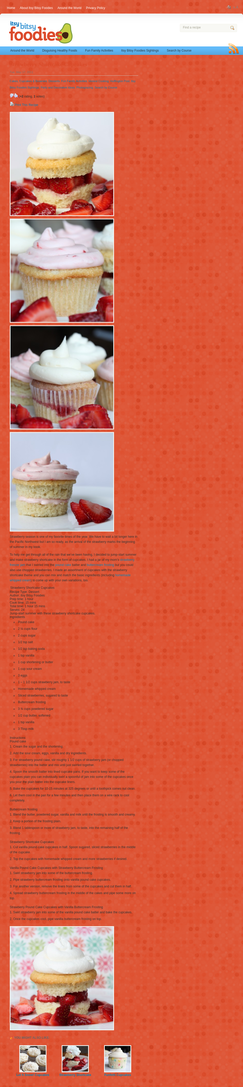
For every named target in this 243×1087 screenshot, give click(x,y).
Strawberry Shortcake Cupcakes (48, 64)
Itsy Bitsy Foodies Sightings (140, 50)
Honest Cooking (99, 81)
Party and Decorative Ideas (58, 87)
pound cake (63, 565)
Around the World (22, 50)
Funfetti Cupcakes (117, 1073)
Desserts (54, 81)
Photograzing (84, 87)
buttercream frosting (100, 565)
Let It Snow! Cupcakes (32, 1073)
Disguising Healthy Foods (59, 50)
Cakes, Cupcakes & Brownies (28, 81)
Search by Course (179, 50)
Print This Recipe (26, 105)
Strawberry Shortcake (75, 1073)
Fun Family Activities (99, 50)
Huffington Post (119, 81)
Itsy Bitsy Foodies (66, 32)
